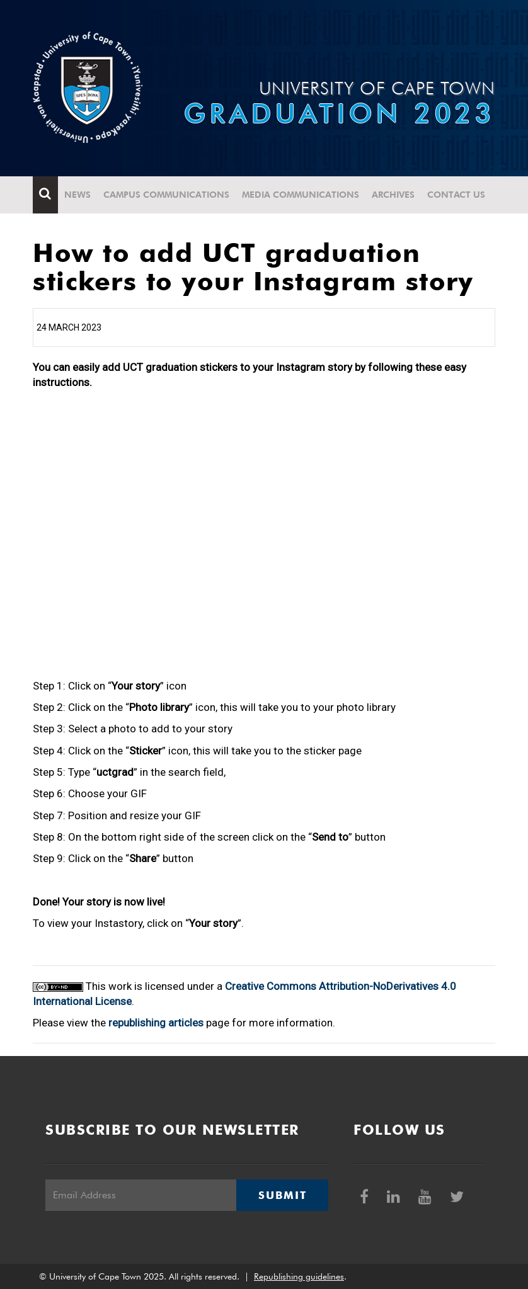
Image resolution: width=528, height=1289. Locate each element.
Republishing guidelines (299, 1276)
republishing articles (156, 1022)
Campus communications (166, 195)
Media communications (300, 195)
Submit (282, 1195)
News (77, 195)
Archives (393, 195)
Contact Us (456, 195)
